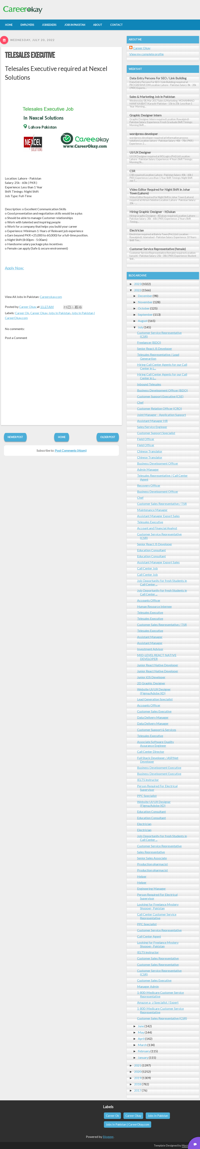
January (143, 1057)
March (142, 1045)
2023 (137, 284)
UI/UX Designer (140, 152)
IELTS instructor (148, 779)
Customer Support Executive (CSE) (160, 396)
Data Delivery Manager (153, 717)
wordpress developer (143, 134)
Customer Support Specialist (156, 433)
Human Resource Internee (154, 606)
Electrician (136, 230)
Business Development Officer (157, 463)
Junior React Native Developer (157, 665)
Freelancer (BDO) (149, 342)
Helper (141, 876)
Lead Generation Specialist (155, 699)
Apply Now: (14, 268)
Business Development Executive (159, 767)
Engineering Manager (151, 888)
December (145, 296)
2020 (137, 1071)
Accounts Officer (148, 600)
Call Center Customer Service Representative (156, 916)
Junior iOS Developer (151, 677)
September (145, 314)
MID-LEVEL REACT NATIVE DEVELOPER (156, 657)
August (142, 321)
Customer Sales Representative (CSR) (162, 1018)
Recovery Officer (148, 485)
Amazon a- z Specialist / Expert (158, 1002)
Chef (140, 402)
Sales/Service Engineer (152, 427)
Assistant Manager (149, 637)
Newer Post (15, 437)
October (144, 308)
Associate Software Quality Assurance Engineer (155, 743)
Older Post (107, 437)
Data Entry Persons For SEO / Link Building (158, 78)
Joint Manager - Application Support (161, 415)
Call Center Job (147, 568)
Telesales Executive (30, 55)
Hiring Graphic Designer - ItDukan (152, 212)
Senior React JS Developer (154, 348)
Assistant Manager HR (152, 421)
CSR (132, 171)
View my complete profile (146, 54)
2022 (137, 290)
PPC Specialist (147, 796)
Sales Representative (151, 852)
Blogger (108, 1136)
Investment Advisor (150, 649)
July (140, 327)
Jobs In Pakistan (59, 313)
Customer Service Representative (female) (157, 249)
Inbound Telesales (149, 384)
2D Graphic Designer (151, 683)
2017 (137, 1090)
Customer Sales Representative (158, 958)
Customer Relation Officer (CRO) (159, 408)
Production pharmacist (152, 864)
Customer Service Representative (159, 846)
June (141, 1026)
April (141, 1038)
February (144, 1051)
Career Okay (38, 313)
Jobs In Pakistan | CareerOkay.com (127, 1124)
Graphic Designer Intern (145, 115)
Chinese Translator (149, 451)
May (141, 1032)
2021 (137, 1065)
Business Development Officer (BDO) (162, 390)
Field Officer (145, 439)
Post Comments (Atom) (71, 450)
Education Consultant (151, 550)
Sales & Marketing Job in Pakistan (152, 96)
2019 (137, 1078)
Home (61, 437)
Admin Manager (148, 469)
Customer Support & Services (156, 729)
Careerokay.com (51, 297)
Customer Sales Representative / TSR (162, 503)
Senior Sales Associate (152, 858)
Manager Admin (148, 986)
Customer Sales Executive (154, 711)
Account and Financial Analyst (157, 528)
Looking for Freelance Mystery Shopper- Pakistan (158, 906)
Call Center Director (150, 751)
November (145, 302)
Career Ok (22, 313)
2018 (137, 1084)
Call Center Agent (149, 936)
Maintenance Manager (152, 510)
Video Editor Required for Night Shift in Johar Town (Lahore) (159, 191)
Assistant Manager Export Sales (158, 516)
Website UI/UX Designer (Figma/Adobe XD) (154, 691)
